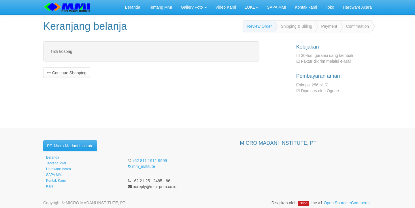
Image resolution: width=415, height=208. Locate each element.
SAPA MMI (54, 175)
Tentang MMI (56, 163)
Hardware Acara (58, 169)
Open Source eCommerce (347, 202)
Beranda (52, 157)
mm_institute (141, 166)
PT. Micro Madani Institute (70, 146)
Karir (49, 186)
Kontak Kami (56, 181)
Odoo (303, 203)
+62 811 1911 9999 (149, 160)
